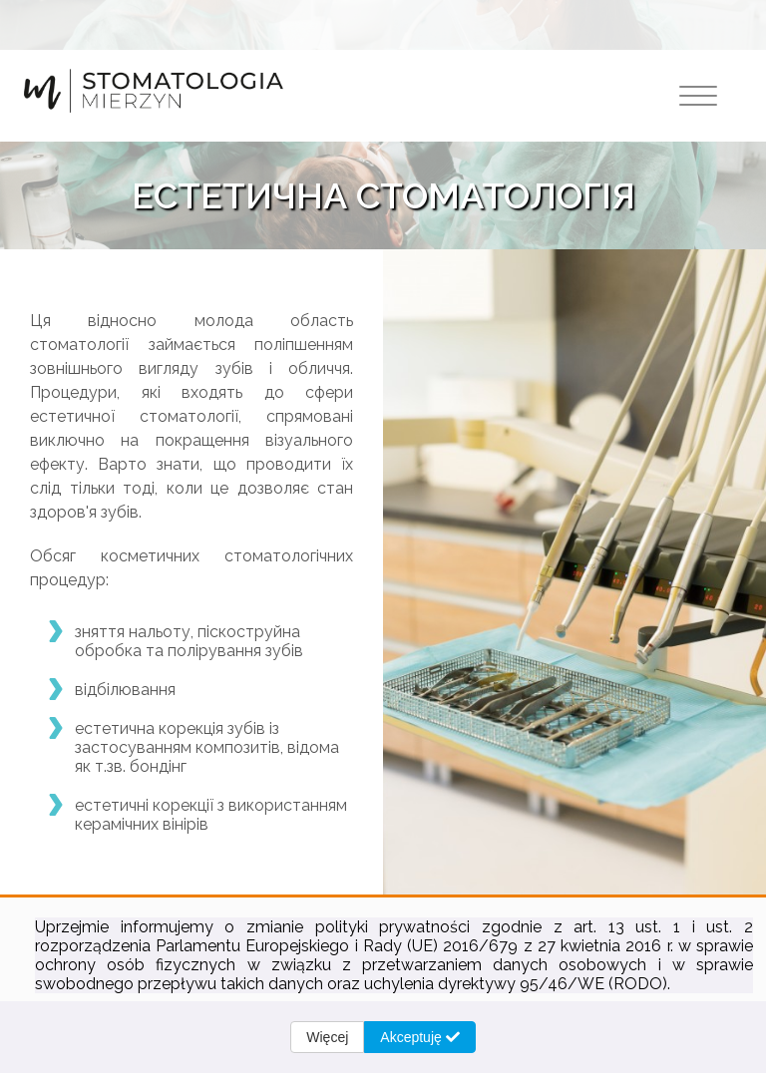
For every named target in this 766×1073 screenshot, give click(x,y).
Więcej (327, 1037)
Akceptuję (419, 1037)
